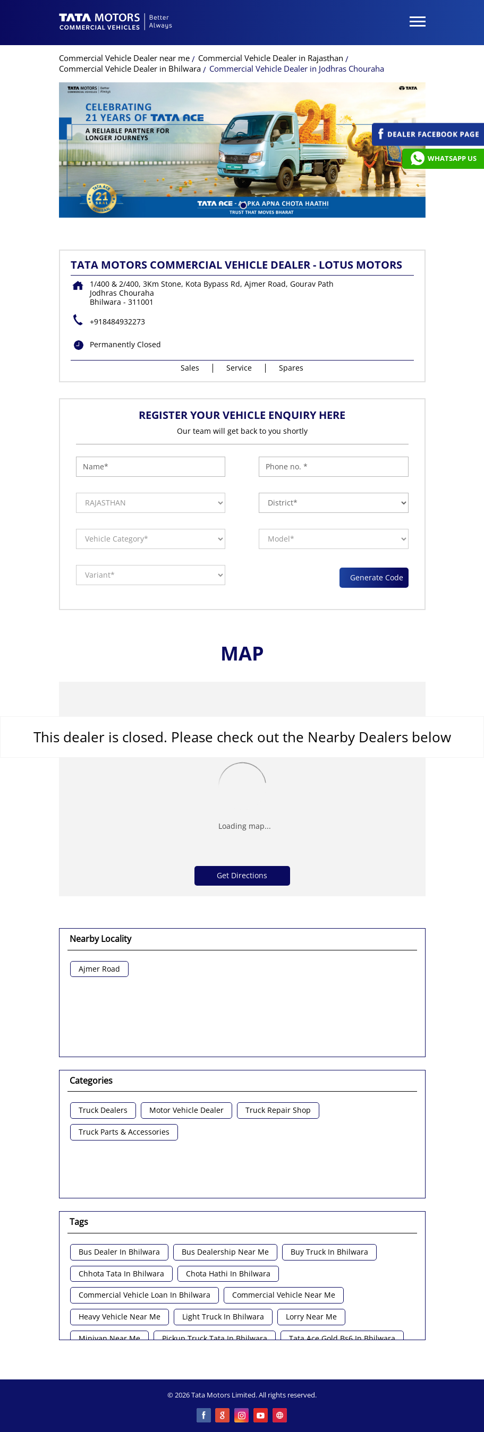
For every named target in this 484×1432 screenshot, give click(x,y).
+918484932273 (117, 321)
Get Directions (242, 875)
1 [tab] (242, 204)
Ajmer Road (99, 969)
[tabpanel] (242, 150)
